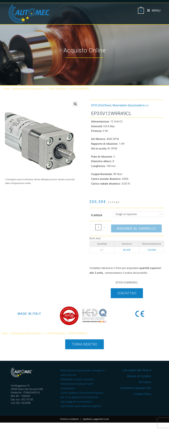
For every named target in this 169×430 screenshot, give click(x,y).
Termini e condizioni (69, 419)
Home (6, 88)
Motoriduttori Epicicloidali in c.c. (29, 88)
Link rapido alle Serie (137, 370)
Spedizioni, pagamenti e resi (96, 419)
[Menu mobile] (153, 10)
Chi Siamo (145, 382)
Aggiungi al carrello (136, 228)
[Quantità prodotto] (98, 227)
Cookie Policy (142, 394)
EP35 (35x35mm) (58, 88)
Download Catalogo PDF (136, 388)
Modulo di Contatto (139, 376)
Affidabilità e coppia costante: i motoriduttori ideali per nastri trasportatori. (77, 384)
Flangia (96, 215)
